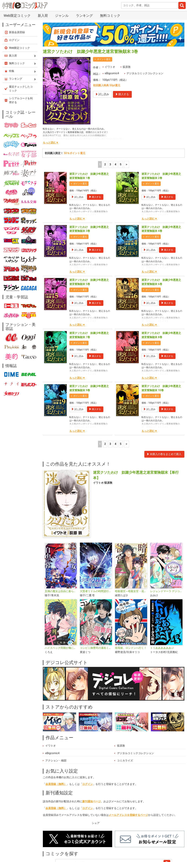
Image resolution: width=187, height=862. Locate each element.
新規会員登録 (17, 32)
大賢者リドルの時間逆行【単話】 (96, 591)
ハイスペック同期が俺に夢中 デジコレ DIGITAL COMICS (61, 648)
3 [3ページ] (110, 164)
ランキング (84, 16)
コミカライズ (125, 760)
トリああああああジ (162, 648)
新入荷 (43, 16)
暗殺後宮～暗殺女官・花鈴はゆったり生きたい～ (131, 591)
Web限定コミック (17, 16)
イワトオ (110, 67)
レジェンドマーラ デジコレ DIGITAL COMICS (166, 591)
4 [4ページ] (115, 164)
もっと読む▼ (51, 142)
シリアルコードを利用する (21, 100)
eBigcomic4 (112, 73)
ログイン (87, 784)
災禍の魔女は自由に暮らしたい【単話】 (61, 591)
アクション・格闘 (55, 760)
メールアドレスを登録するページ (128, 815)
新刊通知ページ (91, 801)
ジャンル (62, 16)
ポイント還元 (104, 59)
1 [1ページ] (100, 164)
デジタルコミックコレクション (144, 73)
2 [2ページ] (105, 164)
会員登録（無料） (56, 784)
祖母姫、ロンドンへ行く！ (131, 648)
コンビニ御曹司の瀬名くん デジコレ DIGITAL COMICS (96, 648)
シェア (96, 823)
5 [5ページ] (120, 164)
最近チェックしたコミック (21, 88)
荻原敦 (127, 67)
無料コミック (110, 16)
